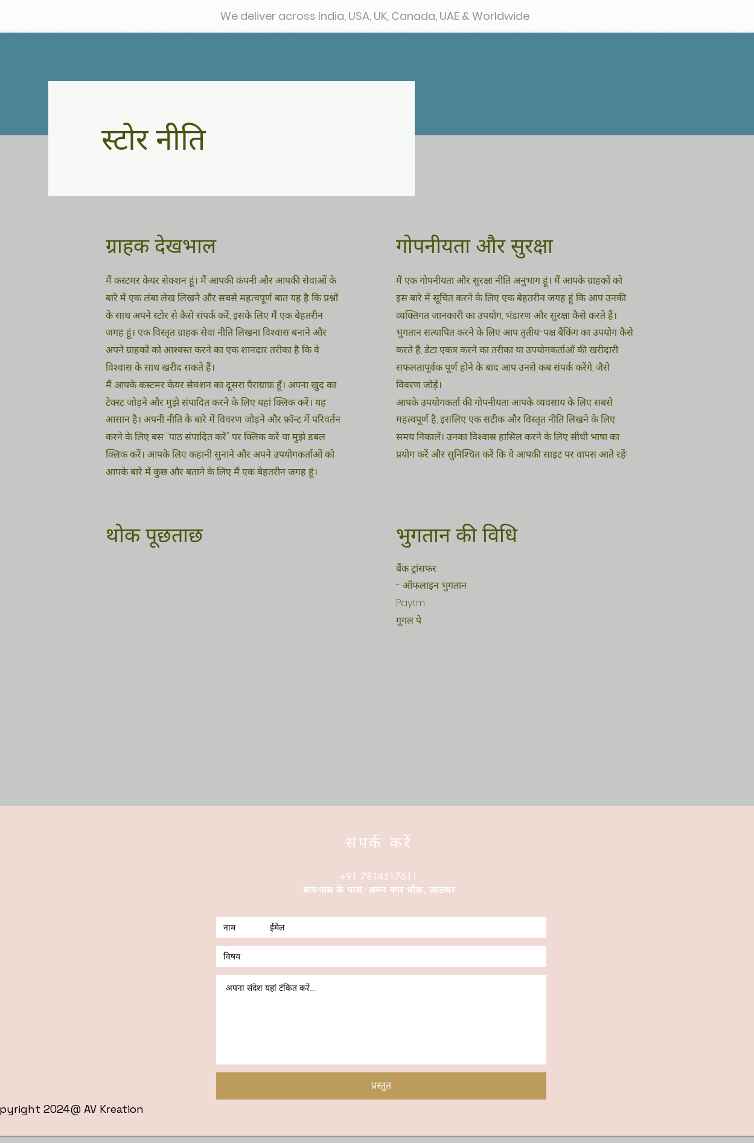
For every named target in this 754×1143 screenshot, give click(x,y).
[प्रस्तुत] (381, 1086)
